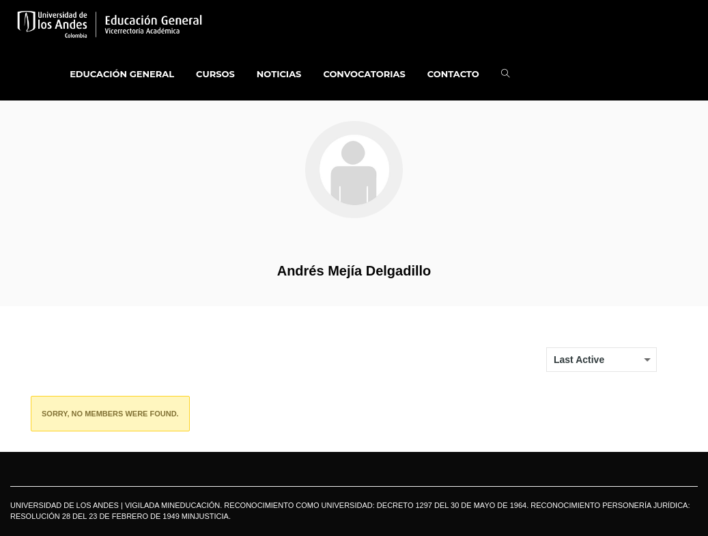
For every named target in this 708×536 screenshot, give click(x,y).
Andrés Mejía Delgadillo (354, 270)
